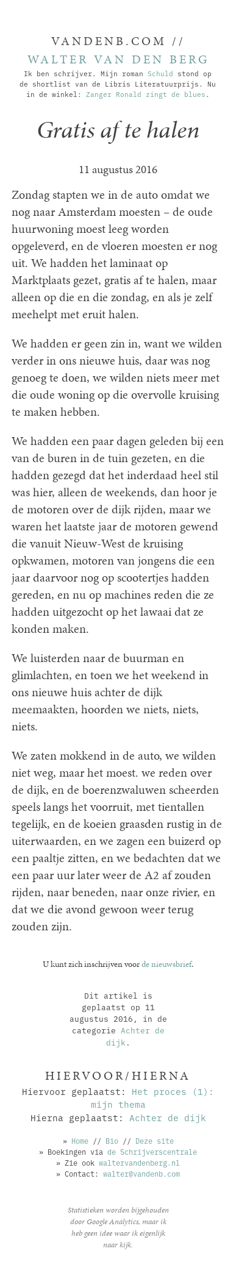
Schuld (160, 73)
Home (79, 1140)
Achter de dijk (167, 1117)
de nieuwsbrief (166, 964)
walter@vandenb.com (141, 1173)
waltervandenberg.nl (139, 1162)
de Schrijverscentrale (152, 1151)
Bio (111, 1140)
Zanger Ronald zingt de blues (146, 94)
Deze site (154, 1140)
